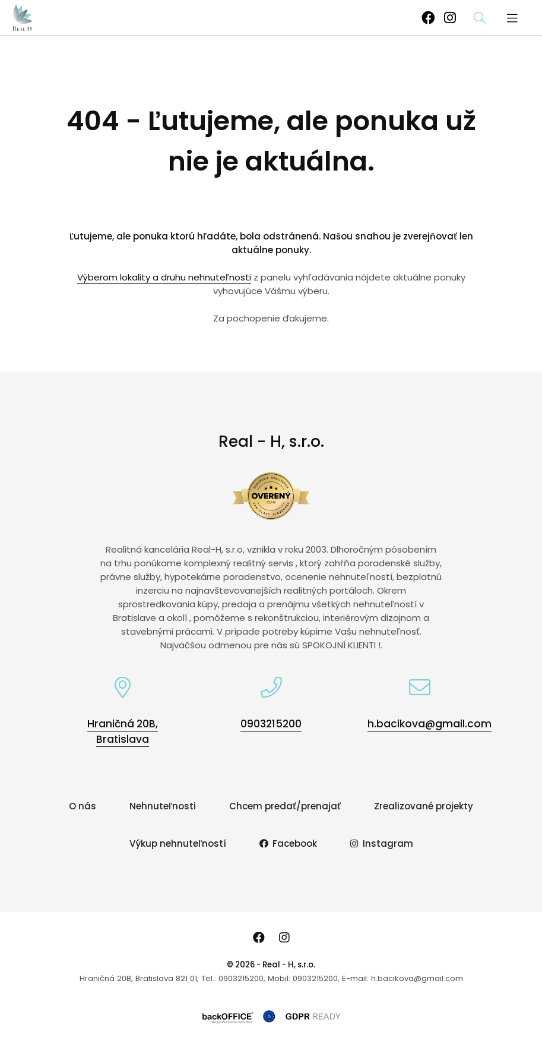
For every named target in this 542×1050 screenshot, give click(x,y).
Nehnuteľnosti (162, 806)
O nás (82, 806)
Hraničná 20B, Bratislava (122, 731)
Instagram (381, 843)
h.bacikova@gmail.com (429, 724)
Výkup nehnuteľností (177, 843)
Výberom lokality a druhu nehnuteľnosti (164, 277)
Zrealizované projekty (423, 806)
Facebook (288, 843)
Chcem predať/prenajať (285, 806)
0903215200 (271, 724)
